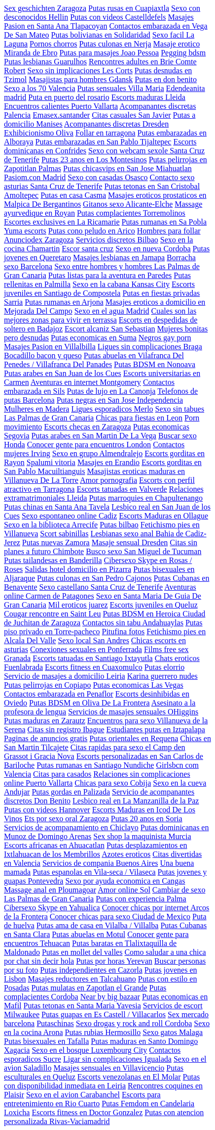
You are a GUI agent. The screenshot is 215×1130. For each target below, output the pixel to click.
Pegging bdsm (183, 52)
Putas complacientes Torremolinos (131, 213)
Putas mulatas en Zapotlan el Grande (89, 988)
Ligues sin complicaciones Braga (150, 346)
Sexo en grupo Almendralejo (97, 453)
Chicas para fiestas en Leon (139, 418)
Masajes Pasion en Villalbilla (50, 346)
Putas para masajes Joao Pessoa (109, 52)
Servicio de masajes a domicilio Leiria (64, 676)
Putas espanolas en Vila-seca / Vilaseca (94, 872)
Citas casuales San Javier (131, 115)
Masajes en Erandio (108, 462)
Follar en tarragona (105, 133)
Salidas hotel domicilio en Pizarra (78, 569)
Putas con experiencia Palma (141, 899)
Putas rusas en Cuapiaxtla (128, 8)
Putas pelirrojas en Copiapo (47, 685)
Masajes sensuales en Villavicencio (108, 1068)
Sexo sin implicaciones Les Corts (80, 70)
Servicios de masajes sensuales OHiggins (133, 711)
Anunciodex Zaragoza (39, 239)
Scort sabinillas (64, 533)
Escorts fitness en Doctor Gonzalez (87, 1112)
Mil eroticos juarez (78, 605)
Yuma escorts (25, 231)
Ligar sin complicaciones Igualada (117, 1059)
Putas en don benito (166, 79)
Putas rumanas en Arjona (64, 302)
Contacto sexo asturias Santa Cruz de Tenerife (99, 181)
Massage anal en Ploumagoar (50, 890)
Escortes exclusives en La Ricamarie (62, 222)
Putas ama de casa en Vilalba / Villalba (97, 925)
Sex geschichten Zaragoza (45, 8)
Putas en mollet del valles (82, 952)
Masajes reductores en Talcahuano (82, 979)
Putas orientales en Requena (133, 738)
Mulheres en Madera (36, 409)
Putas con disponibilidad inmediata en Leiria (102, 1081)
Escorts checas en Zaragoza (87, 427)
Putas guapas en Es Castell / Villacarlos (103, 1014)
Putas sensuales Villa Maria (120, 88)
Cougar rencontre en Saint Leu (52, 614)
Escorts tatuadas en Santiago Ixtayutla (92, 658)
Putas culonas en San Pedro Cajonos (94, 578)
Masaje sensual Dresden (130, 542)
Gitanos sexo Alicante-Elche (128, 204)
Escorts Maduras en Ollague (163, 516)
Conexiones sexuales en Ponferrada (86, 649)
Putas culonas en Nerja (115, 44)
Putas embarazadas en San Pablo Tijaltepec (104, 142)
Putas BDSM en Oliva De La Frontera (89, 703)
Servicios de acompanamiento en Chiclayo (71, 827)
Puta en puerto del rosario (68, 97)
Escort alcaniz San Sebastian (110, 329)
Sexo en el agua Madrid (111, 311)
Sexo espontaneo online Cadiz (69, 516)
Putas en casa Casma (73, 195)
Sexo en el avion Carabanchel (73, 1094)
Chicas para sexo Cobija (112, 783)
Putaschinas (55, 1023)
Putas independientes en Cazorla (91, 970)
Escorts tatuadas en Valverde (121, 489)
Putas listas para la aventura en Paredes (110, 275)
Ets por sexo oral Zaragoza (66, 818)
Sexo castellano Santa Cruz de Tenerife (101, 587)
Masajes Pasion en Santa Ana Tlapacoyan (99, 21)
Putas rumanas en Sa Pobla (164, 222)
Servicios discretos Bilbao (117, 239)
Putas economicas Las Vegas (138, 685)
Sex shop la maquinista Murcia (142, 836)
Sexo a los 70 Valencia (39, 88)
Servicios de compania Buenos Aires (100, 863)
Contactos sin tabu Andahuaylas (132, 622)
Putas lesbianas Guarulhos (45, 61)
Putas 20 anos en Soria (146, 818)
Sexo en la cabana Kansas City (121, 284)
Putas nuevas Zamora (56, 542)
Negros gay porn (165, 337)
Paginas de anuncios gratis (45, 738)
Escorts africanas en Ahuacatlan (54, 845)
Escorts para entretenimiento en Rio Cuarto (82, 1099)
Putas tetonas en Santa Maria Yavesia (82, 1005)
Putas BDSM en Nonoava (154, 364)
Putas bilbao (119, 524)
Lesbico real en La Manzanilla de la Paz (135, 801)
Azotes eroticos (126, 854)
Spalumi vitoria (51, 462)
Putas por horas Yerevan (114, 961)
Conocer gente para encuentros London (89, 444)
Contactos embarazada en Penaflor (58, 694)
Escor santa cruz (87, 248)
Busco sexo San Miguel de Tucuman (143, 551)
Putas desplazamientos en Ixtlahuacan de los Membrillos (95, 849)
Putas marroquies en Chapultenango (146, 498)
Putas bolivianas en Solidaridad (100, 35)
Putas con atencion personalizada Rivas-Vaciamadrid (104, 1117)
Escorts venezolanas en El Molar (129, 1077)
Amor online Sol (124, 890)
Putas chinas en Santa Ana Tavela (56, 507)
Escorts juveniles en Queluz (154, 605)
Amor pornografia (108, 480)
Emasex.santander (61, 115)
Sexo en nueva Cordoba (152, 248)
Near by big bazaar (110, 996)
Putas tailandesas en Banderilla (53, 560)
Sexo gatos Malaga (173, 1032)
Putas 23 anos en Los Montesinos (94, 159)
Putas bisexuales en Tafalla (46, 1041)
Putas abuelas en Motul (88, 934)
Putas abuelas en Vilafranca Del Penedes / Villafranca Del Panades (94, 360)
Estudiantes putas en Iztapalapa (156, 729)
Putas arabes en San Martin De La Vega (94, 435)
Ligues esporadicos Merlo (112, 409)
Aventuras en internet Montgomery (86, 382)
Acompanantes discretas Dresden (116, 124)
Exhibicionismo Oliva (38, 133)
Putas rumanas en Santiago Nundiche (95, 765)
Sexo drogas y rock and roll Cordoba (134, 1023)
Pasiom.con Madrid (35, 177)
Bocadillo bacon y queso (43, 355)
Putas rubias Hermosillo (103, 1032)
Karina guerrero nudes (162, 676)
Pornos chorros (53, 44)
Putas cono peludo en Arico (91, 231)
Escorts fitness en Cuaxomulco (94, 667)
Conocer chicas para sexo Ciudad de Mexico (120, 916)
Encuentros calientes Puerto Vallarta (61, 106)
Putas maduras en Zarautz (44, 720)
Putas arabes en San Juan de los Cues (62, 373)
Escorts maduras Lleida (148, 97)
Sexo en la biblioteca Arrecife (51, 524)
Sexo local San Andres (93, 640)
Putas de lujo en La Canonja (111, 391)
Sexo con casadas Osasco (107, 177)
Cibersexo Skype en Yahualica (52, 907)
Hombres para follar (169, 231)
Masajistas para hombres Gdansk (81, 79)
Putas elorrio (164, 667)
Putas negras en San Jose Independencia (120, 400)
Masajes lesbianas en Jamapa (119, 257)
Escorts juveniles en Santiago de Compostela (99, 288)
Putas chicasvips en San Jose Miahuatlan (127, 168)
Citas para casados (62, 774)
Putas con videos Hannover (47, 809)
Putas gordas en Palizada (71, 792)
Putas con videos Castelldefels (118, 17)
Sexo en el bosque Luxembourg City (89, 1050)
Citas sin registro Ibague (66, 729)
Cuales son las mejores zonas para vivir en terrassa (100, 315)
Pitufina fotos (123, 631)
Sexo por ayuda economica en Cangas (125, 881)
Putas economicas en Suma (94, 337)
